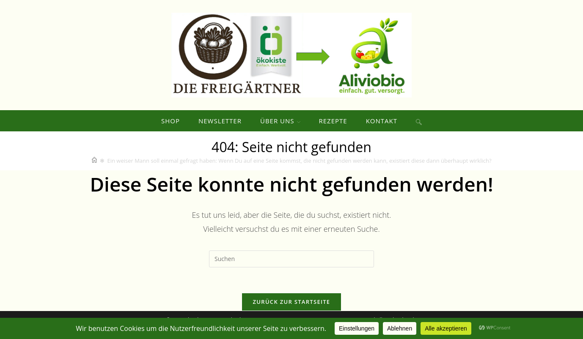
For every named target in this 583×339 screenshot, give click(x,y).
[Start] (94, 160)
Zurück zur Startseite (291, 302)
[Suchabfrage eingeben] (291, 258)
